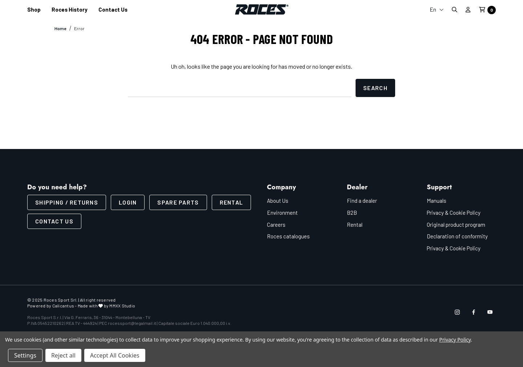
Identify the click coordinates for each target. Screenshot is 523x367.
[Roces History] (69, 9)
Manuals (436, 200)
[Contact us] (113, 9)
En (437, 9)
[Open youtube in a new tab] (490, 312)
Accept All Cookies (114, 355)
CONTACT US (54, 221)
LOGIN (128, 202)
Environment (282, 212)
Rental (231, 202)
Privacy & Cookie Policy (454, 212)
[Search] (454, 10)
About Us (277, 200)
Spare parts (178, 202)
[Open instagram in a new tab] (457, 312)
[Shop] (34, 9)
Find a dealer (362, 200)
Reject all (63, 355)
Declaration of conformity (457, 236)
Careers (276, 224)
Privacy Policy (455, 339)
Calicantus (63, 305)
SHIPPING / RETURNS (66, 202)
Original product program (456, 224)
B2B (352, 212)
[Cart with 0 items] (485, 10)
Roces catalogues (288, 236)
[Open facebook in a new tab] (473, 312)
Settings (25, 355)
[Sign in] (468, 9)
